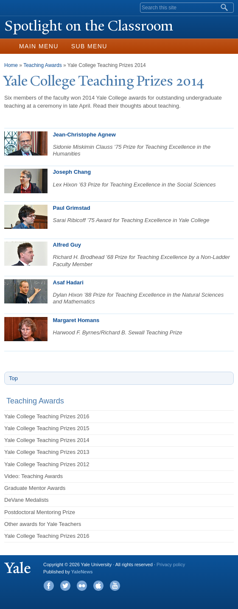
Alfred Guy (67, 245)
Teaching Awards (42, 65)
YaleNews (82, 571)
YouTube (115, 586)
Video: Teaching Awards (33, 476)
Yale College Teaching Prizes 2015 (46, 428)
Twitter (65, 586)
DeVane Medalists (26, 500)
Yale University (14, 7)
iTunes (98, 586)
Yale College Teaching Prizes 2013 (46, 452)
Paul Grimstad (71, 208)
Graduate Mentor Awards (34, 488)
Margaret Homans (76, 320)
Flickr (82, 586)
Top (13, 378)
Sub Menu (89, 46)
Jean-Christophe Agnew (84, 134)
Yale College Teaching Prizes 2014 (46, 440)
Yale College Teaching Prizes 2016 (46, 416)
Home (11, 65)
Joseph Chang (72, 172)
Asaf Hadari (68, 282)
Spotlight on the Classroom (88, 26)
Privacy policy (171, 564)
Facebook (49, 586)
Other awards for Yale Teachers (42, 524)
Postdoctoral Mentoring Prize (39, 512)
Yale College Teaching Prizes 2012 (46, 464)
